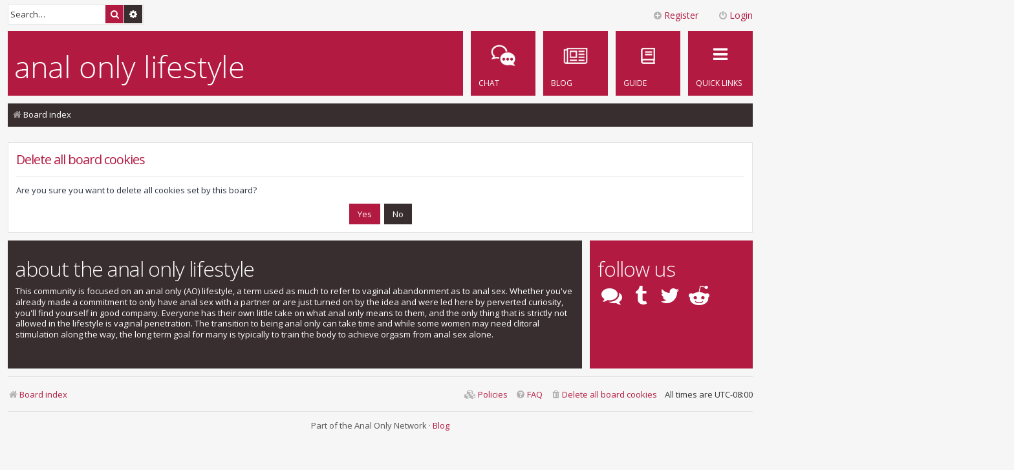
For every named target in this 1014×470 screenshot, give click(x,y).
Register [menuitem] (675, 15)
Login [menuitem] (735, 15)
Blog (441, 425)
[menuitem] (648, 63)
